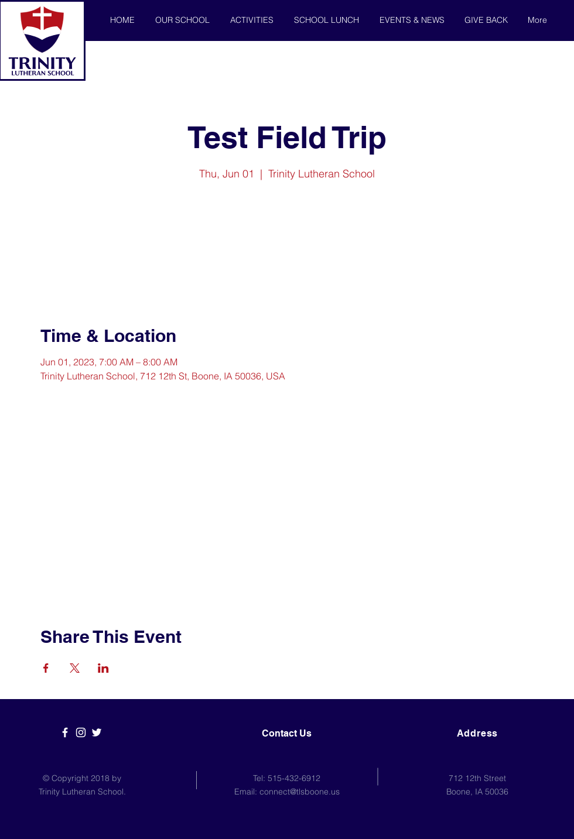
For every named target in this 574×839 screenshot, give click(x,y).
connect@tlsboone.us (299, 791)
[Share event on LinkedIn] (103, 668)
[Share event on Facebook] (46, 668)
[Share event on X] (74, 668)
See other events (287, 238)
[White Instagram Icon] (80, 732)
